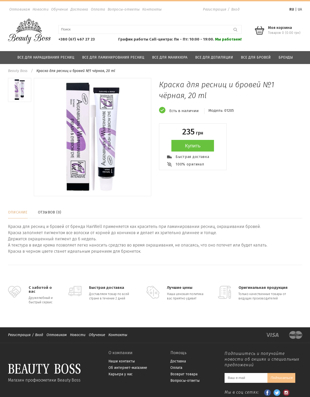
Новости (41, 9)
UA (300, 9)
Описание (18, 212)
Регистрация (214, 9)
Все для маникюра (169, 57)
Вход (235, 9)
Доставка (79, 9)
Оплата (98, 9)
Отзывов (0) (49, 212)
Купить (193, 145)
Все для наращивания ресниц (45, 57)
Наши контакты (121, 361)
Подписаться (281, 378)
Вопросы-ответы (124, 9)
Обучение (59, 9)
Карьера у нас (120, 374)
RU (291, 9)
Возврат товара (183, 374)
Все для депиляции (214, 57)
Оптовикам (19, 9)
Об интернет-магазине (127, 368)
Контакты (152, 9)
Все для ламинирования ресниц (113, 57)
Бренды (286, 57)
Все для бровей (256, 57)
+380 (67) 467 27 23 (76, 39)
